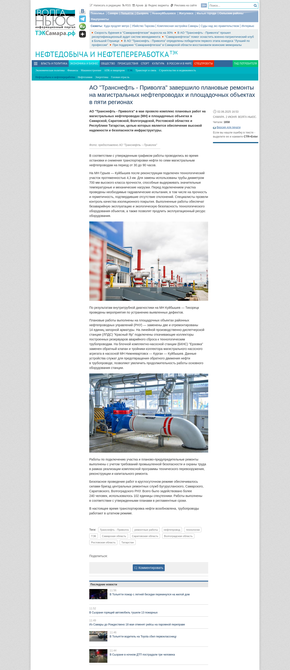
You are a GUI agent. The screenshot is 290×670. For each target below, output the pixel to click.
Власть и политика (54, 63)
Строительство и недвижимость (177, 70)
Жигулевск (186, 13)
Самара (113, 13)
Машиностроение (91, 70)
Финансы (72, 70)
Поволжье (97, 13)
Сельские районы (231, 13)
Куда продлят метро (116, 26)
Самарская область (114, 536)
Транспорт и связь (145, 70)
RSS (126, 5)
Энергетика (101, 77)
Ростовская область (103, 542)
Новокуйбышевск (164, 13)
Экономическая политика (50, 70)
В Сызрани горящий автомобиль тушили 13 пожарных (123, 612)
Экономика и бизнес (84, 63)
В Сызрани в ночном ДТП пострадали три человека (142, 654)
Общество (108, 63)
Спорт (145, 63)
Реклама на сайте (183, 5)
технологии (193, 529)
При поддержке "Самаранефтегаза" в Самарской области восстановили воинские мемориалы (177, 45)
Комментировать (148, 568)
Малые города (206, 13)
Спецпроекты (203, 63)
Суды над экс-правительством (220, 26)
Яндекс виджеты (157, 5)
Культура (158, 63)
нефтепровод (172, 529)
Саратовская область (145, 536)
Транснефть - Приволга (114, 529)
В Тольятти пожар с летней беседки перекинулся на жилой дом (150, 594)
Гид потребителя (245, 63)
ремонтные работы (146, 529)
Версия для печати (228, 127)
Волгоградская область (178, 536)
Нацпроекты (100, 19)
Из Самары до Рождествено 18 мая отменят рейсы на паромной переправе (137, 624)
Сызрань (143, 13)
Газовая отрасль (120, 77)
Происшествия (128, 63)
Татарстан (127, 542)
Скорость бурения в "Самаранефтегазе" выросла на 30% (134, 32)
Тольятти (127, 13)
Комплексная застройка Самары (177, 26)
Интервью (248, 26)
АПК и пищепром (114, 70)
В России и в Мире (179, 63)
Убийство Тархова (143, 26)
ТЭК (174, 53)
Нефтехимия (85, 77)
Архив (137, 5)
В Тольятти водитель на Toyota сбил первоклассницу (143, 636)
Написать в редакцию (105, 5)
